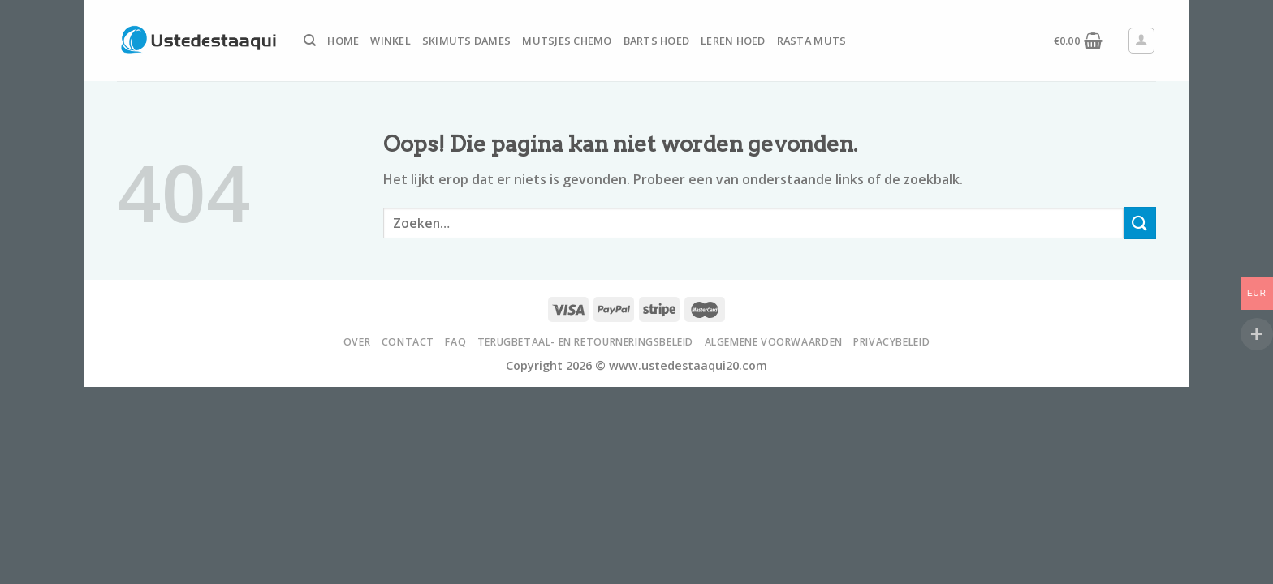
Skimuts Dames (466, 40)
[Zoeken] (310, 40)
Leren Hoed (733, 40)
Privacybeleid (891, 342)
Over (356, 342)
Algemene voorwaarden (774, 342)
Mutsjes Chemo (566, 40)
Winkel (390, 40)
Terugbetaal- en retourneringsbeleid (585, 342)
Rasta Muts (812, 40)
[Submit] (1140, 222)
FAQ (455, 342)
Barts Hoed (657, 40)
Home (343, 40)
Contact (408, 342)
